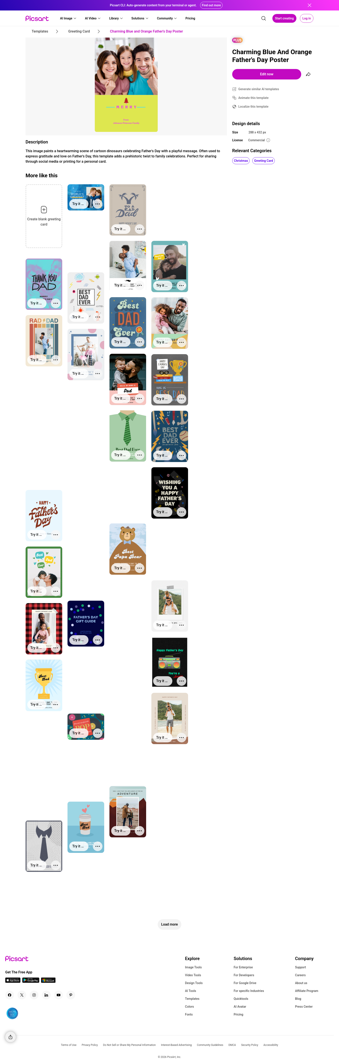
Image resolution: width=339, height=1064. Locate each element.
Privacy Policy (90, 1045)
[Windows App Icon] (48, 982)
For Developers (244, 975)
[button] (68, 18)
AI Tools (190, 991)
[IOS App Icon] (13, 982)
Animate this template (253, 98)
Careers (300, 975)
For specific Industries (249, 991)
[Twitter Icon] (21, 995)
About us (301, 983)
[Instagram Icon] (34, 995)
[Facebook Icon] (9, 995)
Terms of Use (68, 1045)
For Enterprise (243, 967)
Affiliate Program (306, 991)
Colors (189, 1006)
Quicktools (241, 998)
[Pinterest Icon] (70, 995)
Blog (298, 998)
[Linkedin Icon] (46, 995)
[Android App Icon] (30, 982)
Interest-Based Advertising (176, 1045)
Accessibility (270, 1045)
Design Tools (194, 983)
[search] (263, 18)
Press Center (304, 1006)
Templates (192, 998)
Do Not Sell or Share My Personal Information (129, 1045)
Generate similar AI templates (258, 89)
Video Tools (193, 975)
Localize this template (253, 106)
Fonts (189, 1014)
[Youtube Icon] (58, 995)
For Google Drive (245, 983)
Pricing (238, 1014)
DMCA (232, 1045)
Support (300, 967)
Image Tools (193, 967)
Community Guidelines (210, 1045)
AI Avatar (240, 1006)
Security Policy (249, 1045)
